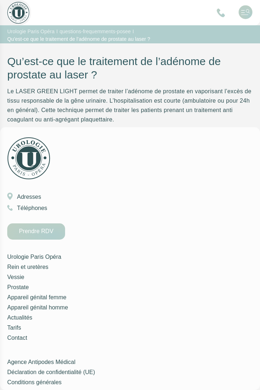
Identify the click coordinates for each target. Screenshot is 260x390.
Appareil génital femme (35, 297)
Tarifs (14, 328)
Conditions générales (33, 382)
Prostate (17, 287)
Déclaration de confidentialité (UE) (48, 372)
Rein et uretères (26, 267)
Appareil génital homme (36, 307)
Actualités (19, 317)
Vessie (15, 277)
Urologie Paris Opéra (32, 257)
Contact (17, 338)
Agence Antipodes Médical (40, 362)
